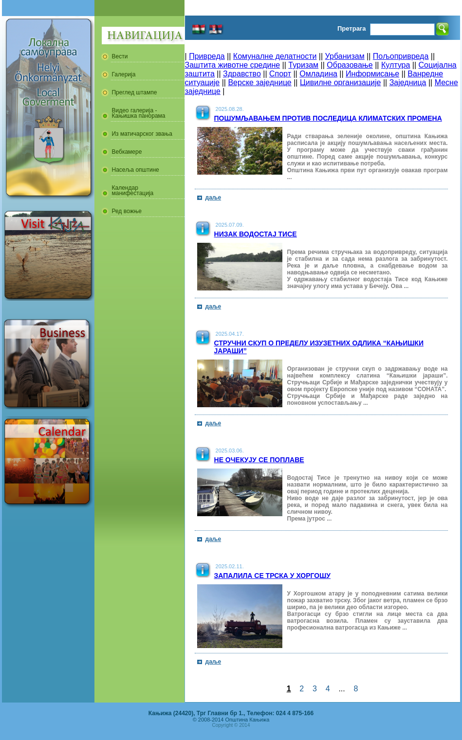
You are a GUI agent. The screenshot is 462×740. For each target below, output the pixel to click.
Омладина (318, 74)
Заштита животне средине (232, 65)
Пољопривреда (400, 56)
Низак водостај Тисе (255, 234)
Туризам (303, 65)
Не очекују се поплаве (259, 460)
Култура (395, 65)
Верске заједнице (259, 82)
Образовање (349, 65)
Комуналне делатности (275, 56)
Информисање (372, 74)
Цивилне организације (340, 82)
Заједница (407, 82)
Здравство (242, 74)
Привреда (207, 56)
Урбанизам (345, 56)
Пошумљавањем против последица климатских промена (328, 118)
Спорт (280, 74)
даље (213, 197)
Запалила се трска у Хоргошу (272, 575)
